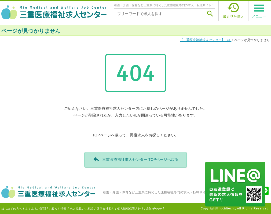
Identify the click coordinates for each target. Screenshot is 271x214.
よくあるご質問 (35, 208)
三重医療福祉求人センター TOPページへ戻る (136, 159)
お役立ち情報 (58, 208)
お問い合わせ (153, 208)
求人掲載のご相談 (81, 208)
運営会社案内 (105, 208)
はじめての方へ (11, 208)
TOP (205, 40)
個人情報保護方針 (129, 208)
